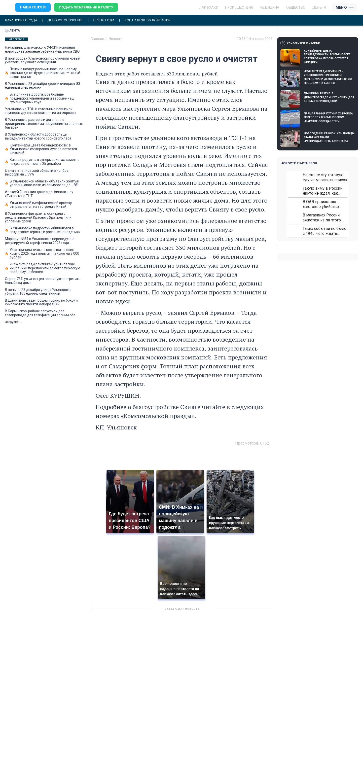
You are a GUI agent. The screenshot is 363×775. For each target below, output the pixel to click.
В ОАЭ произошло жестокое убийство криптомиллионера (321, 204)
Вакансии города (22, 20)
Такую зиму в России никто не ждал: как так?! (322, 191)
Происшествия (239, 7)
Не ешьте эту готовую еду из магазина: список (325, 177)
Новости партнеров (299, 163)
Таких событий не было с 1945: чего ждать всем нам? (324, 231)
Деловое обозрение (67, 20)
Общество (295, 7)
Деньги (319, 7)
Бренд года (107, 20)
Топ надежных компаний (152, 20)
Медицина (269, 7)
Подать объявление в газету (86, 7)
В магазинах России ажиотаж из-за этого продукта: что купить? (323, 218)
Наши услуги (33, 7)
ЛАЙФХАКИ (208, 7)
